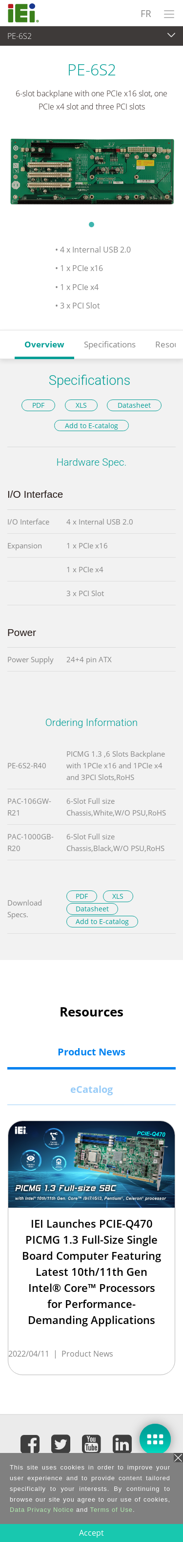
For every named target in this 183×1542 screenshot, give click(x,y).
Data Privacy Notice (42, 1509)
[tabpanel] (91, 172)
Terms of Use (111, 1509)
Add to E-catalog (91, 425)
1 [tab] (92, 224)
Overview (44, 344)
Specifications (110, 344)
